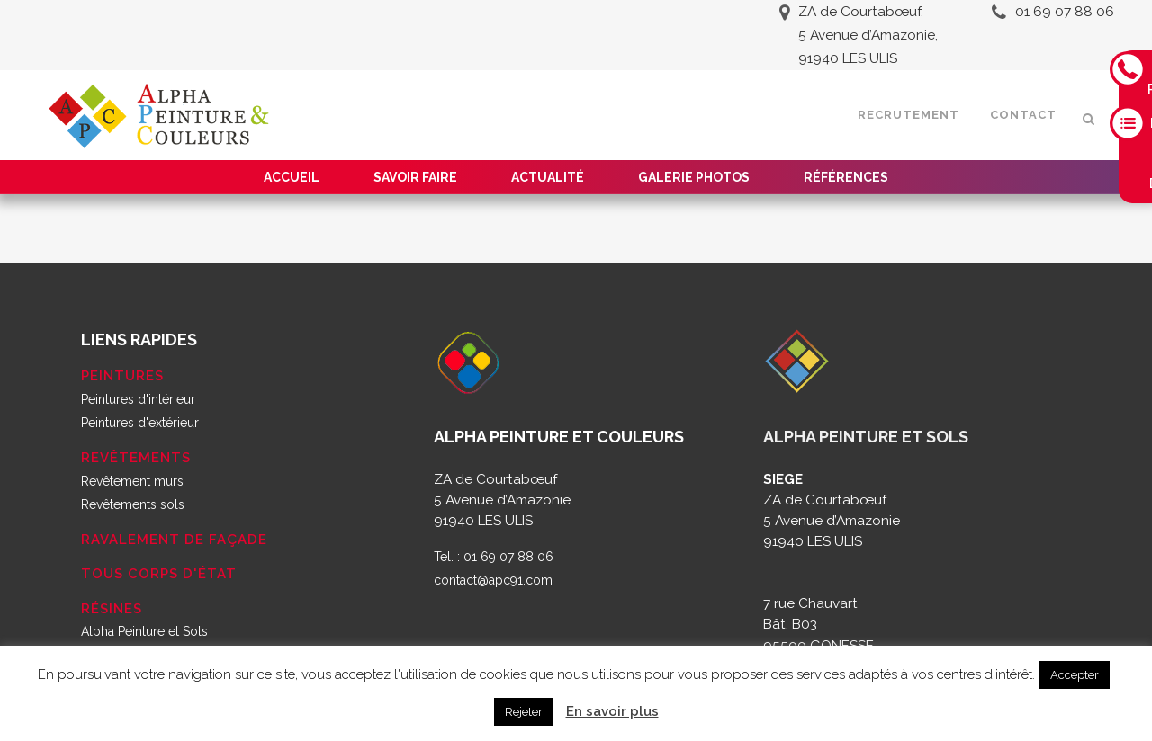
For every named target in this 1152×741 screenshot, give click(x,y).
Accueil (292, 177)
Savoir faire (415, 177)
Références (846, 177)
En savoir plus (612, 711)
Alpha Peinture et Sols (144, 631)
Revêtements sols (132, 504)
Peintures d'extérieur (140, 422)
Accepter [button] (1074, 675)
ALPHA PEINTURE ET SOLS (865, 436)
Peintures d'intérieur (138, 399)
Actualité (547, 177)
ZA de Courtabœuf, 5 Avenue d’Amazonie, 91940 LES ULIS (868, 35)
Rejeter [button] (524, 712)
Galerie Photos (694, 177)
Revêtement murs (132, 481)
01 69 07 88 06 (1064, 12)
